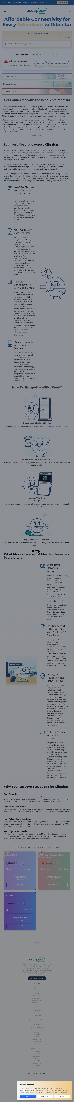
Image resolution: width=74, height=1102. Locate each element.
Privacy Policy (47, 1092)
